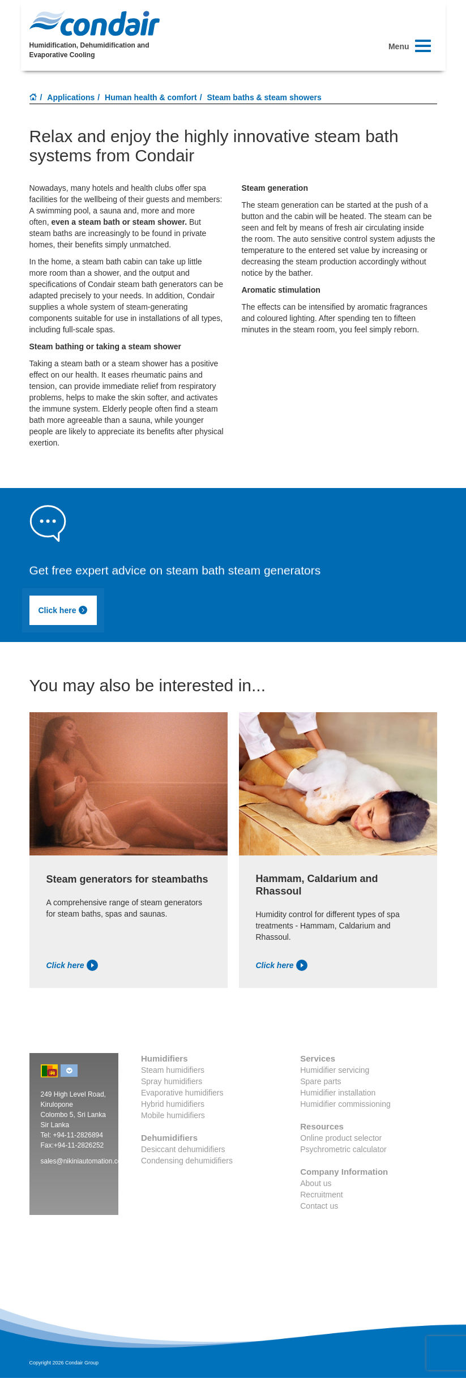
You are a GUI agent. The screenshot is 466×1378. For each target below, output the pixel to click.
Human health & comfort (151, 97)
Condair (94, 23)
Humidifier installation (337, 1092)
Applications (71, 97)
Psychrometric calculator (343, 1149)
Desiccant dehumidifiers (183, 1149)
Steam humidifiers (172, 1070)
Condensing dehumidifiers (187, 1160)
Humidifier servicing (334, 1070)
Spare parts (320, 1081)
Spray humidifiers (171, 1081)
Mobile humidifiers (173, 1115)
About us (315, 1183)
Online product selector (341, 1137)
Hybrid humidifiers (172, 1104)
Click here (63, 610)
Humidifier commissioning (345, 1104)
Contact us (319, 1205)
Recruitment (321, 1194)
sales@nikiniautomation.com (84, 1161)
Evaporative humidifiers (182, 1092)
